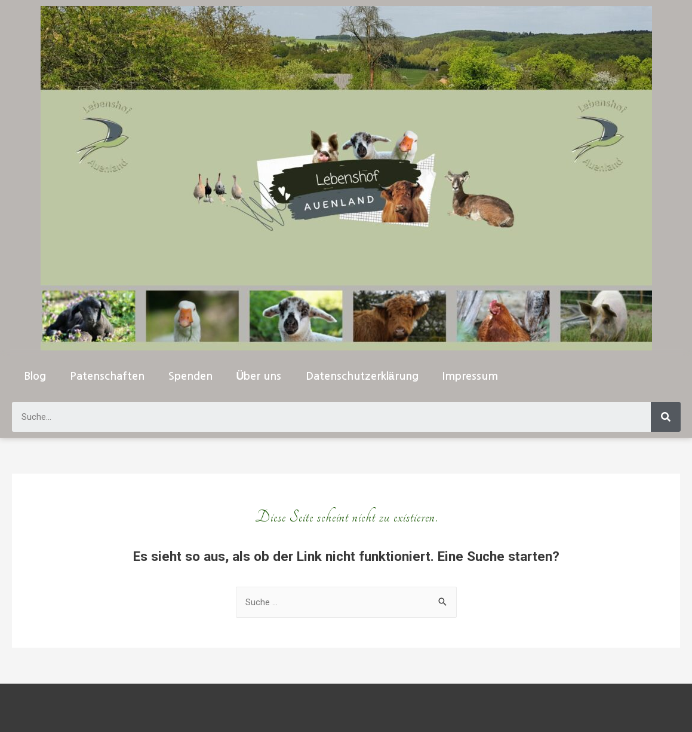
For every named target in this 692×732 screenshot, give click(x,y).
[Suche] (666, 417)
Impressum (470, 376)
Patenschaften (107, 376)
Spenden (190, 376)
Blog (35, 376)
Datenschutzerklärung (362, 376)
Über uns (259, 376)
